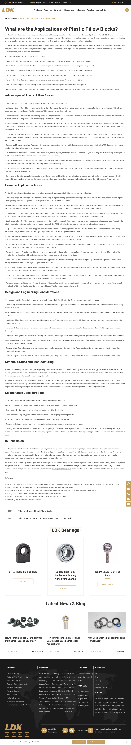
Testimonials (83, 702)
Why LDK (58, 10)
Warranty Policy (84, 706)
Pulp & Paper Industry (58, 694)
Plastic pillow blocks (12, 35)
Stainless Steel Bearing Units (17, 677)
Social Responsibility (85, 677)
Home (9, 18)
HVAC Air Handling (45, 674)
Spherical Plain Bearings (15, 701)
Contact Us (101, 10)
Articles (90, 10)
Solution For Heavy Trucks (45, 705)
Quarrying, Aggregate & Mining (58, 674)
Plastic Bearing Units (14, 681)
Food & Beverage (70, 674)
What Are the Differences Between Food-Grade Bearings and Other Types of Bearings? (110, 702)
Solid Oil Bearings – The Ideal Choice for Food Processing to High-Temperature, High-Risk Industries (110, 699)
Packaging (43, 681)
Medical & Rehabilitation (58, 691)
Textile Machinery (70, 701)
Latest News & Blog (65, 603)
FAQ (96, 674)
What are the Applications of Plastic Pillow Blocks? (38, 18)
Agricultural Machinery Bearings (45, 677)
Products (37, 10)
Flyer (97, 677)
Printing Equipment (58, 688)
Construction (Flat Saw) (58, 681)
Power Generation (58, 708)
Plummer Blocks (13, 691)
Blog (16, 18)
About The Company (85, 674)
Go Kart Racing (57, 698)
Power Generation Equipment (45, 694)
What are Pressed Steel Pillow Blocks (35, 511)
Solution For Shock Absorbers (58, 705)
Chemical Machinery (58, 684)
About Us (48, 10)
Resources (69, 10)
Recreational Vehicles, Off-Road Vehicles (45, 708)
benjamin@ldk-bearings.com (61, 2)
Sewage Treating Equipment (45, 684)
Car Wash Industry (70, 681)
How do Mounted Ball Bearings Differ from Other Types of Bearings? (23, 639)
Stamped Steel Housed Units (17, 684)
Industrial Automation (58, 701)
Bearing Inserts (12, 694)
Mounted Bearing (13, 674)
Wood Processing (70, 688)
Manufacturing (83, 695)
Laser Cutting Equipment (45, 712)
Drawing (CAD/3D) (101, 688)
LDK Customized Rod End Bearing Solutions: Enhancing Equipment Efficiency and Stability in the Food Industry (110, 706)
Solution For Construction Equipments (70, 705)
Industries (80, 10)
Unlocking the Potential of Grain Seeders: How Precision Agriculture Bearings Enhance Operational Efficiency (110, 709)
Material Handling (58, 677)
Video (97, 684)
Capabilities (82, 699)
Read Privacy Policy (96, 742)
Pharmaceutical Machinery (45, 688)
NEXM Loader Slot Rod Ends (107, 574)
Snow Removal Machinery (70, 677)
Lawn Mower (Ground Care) (45, 691)
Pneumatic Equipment (70, 708)
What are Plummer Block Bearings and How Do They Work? (45, 518)
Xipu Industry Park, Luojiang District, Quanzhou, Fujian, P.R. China (107, 730)
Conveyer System (45, 698)
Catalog (98, 681)
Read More (23, 581)
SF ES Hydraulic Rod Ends (23, 572)
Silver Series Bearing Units (16, 688)
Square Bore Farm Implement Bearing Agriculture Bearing (65, 575)
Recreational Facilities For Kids (70, 684)
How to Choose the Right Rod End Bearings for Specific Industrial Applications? (63, 641)
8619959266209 (18, 2)
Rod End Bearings (13, 698)
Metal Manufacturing (70, 694)
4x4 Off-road (68, 698)
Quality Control (83, 692)
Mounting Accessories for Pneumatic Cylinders (22, 705)
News (80, 681)
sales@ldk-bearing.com (42, 2)
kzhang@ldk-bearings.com (61, 469)
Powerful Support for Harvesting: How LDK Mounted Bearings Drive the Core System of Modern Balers (110, 713)
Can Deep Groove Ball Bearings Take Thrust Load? (106, 639)
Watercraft (68, 712)
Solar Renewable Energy (45, 701)
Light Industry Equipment (70, 691)
